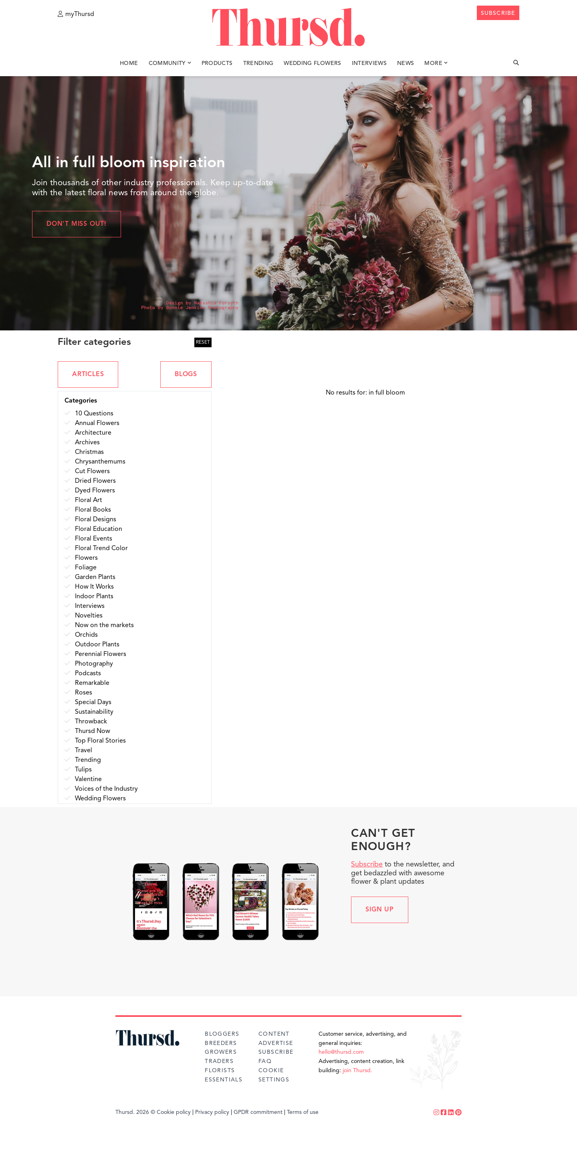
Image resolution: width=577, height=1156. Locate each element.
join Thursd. (357, 1070)
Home (129, 63)
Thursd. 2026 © (135, 1112)
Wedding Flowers (312, 63)
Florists (220, 1070)
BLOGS (186, 374)
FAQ (265, 1061)
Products (217, 63)
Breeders (221, 1043)
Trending (258, 63)
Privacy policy (212, 1112)
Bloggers (222, 1034)
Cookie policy (174, 1112)
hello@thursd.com (341, 1052)
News (405, 63)
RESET (203, 342)
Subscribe (367, 864)
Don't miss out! (76, 224)
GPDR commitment (258, 1112)
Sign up (379, 910)
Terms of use (303, 1112)
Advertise (275, 1043)
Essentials (223, 1080)
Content (274, 1034)
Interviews (369, 63)
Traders (219, 1061)
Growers (221, 1052)
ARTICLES (88, 374)
